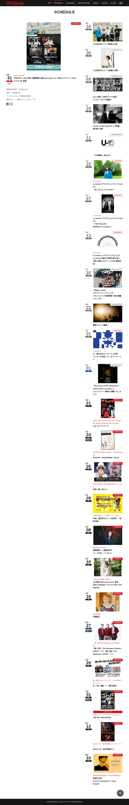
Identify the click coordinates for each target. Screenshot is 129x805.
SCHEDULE (58, 3)
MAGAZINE (70, 3)
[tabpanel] (43, 46)
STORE (113, 3)
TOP (49, 3)
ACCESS (105, 3)
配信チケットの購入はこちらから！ (19, 99)
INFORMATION (84, 3)
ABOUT (96, 3)
